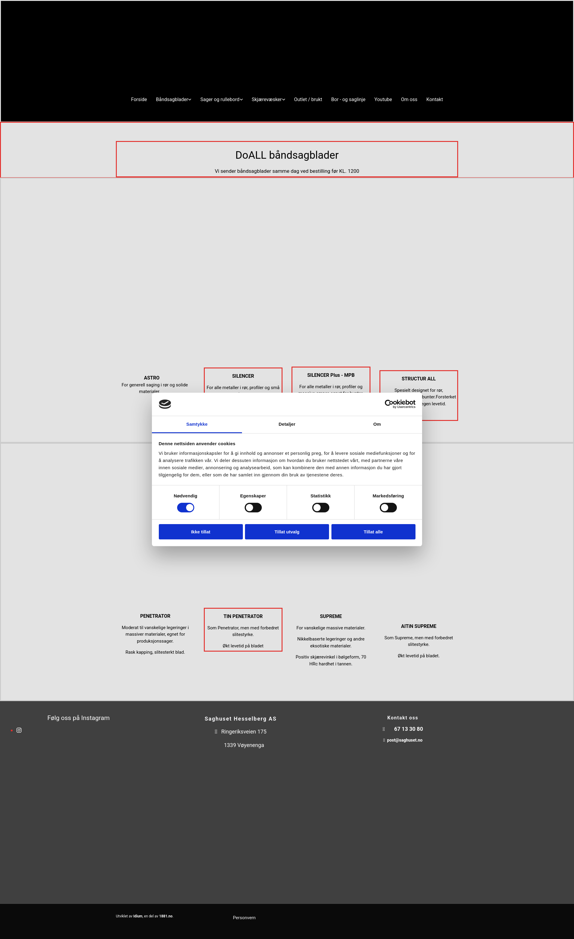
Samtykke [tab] (197, 424)
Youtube (383, 99)
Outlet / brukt (308, 99)
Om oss (409, 99)
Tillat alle (373, 531)
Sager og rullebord (219, 99)
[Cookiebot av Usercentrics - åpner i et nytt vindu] (389, 404)
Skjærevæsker (267, 99)
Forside (139, 99)
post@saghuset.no (404, 740)
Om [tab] (377, 424)
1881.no (166, 916)
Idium (138, 916)
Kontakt (434, 99)
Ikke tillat (200, 531)
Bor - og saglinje (348, 99)
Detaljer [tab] (287, 424)
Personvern (244, 917)
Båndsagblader (172, 99)
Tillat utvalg (286, 531)
